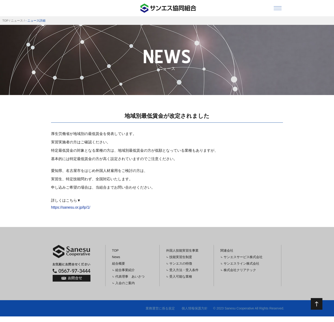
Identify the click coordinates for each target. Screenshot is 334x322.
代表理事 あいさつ (130, 276)
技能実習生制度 (180, 257)
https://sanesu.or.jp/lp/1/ (70, 207)
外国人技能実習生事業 (182, 250)
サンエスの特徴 (180, 263)
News (116, 257)
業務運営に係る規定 (160, 308)
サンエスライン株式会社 (241, 263)
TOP (5, 20)
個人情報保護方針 (195, 308)
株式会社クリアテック (240, 270)
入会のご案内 (125, 283)
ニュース (17, 20)
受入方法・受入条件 (184, 270)
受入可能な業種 (180, 276)
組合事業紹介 (125, 270)
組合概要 (118, 263)
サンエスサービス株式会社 (243, 257)
